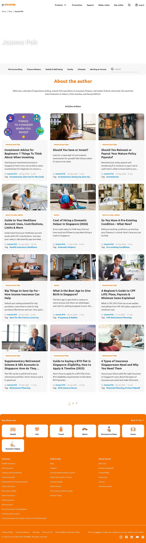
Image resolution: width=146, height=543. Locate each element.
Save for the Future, (20, 317)
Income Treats (56, 495)
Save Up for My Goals (33, 176)
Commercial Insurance (11, 513)
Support (90, 5)
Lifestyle (81, 69)
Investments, (16, 176)
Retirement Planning (121, 317)
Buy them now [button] (9, 420)
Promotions (77, 5)
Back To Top (137, 420)
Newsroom (103, 477)
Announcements (105, 486)
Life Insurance (7, 468)
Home (4, 11)
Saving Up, (76, 176)
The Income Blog (15, 69)
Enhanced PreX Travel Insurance (15, 481)
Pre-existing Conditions (118, 247)
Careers (102, 481)
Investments (112, 176)
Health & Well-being (54, 69)
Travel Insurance (8, 477)
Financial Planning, (115, 387)
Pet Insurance (7, 504)
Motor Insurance (8, 486)
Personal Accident (9, 491)
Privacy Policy (7, 532)
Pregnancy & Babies (68, 317)
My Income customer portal (61, 491)
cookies (98, 532)
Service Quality (56, 481)
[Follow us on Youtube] (137, 536)
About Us (102, 463)
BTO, (60, 387)
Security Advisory (23, 532)
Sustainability (104, 472)
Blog (10, 11)
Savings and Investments (12, 472)
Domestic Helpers (67, 247)
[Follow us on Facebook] (126, 536)
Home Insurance (8, 495)
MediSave (32, 247)
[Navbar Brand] (9, 5)
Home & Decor (70, 387)
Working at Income (98, 69)
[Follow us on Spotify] (142, 536)
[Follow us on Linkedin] (131, 536)
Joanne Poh (12, 173)
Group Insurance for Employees (14, 509)
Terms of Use (47, 532)
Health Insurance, (18, 247)
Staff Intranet (55, 486)
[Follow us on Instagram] (121, 536)
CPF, (108, 317)
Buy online (118, 5)
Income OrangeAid (106, 468)
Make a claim (104, 5)
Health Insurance (8, 463)
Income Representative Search (62, 472)
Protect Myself (132, 387)
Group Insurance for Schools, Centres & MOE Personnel (24, 518)
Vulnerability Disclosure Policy (67, 532)
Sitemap (36, 532)
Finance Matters (34, 69)
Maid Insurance (8, 500)
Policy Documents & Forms (61, 477)
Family (70, 69)
